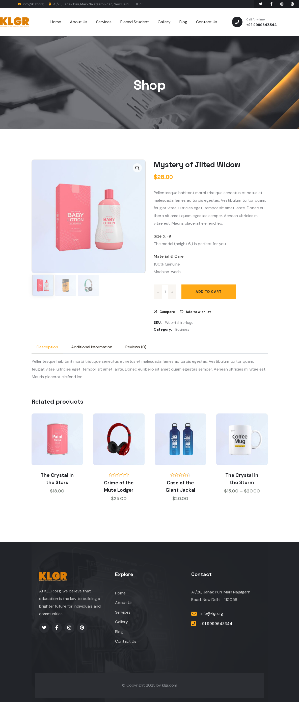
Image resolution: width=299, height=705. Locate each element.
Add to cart (209, 292)
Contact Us (125, 644)
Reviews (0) (135, 347)
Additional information (91, 347)
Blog (119, 634)
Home (120, 593)
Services (122, 614)
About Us (123, 604)
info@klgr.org (31, 4)
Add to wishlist (198, 312)
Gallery (121, 624)
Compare (167, 312)
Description (47, 347)
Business (182, 330)
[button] (137, 167)
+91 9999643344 (216, 624)
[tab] (47, 347)
